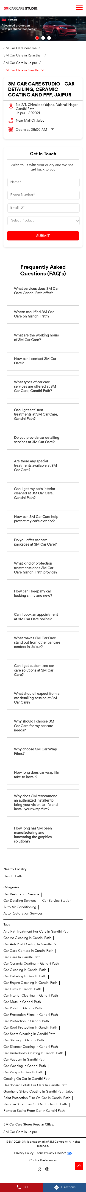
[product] (43, 220)
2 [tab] (43, 38)
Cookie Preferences (43, 1160)
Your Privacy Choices (51, 1153)
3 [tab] (49, 38)
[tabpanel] (43, 28)
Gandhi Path (12, 876)
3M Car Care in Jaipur (20, 1132)
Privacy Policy (23, 1153)
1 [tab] (37, 38)
